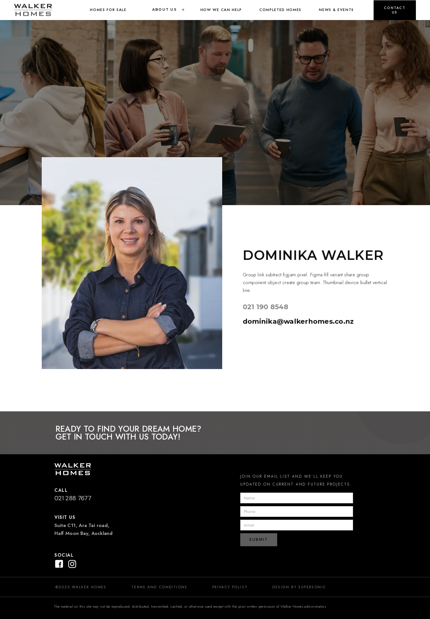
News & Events (336, 9)
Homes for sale (108, 9)
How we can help (221, 9)
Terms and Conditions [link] (159, 587)
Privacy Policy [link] (230, 587)
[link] (39, 10)
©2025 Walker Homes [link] (81, 587)
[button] (395, 10)
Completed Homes (280, 9)
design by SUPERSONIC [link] (299, 587)
